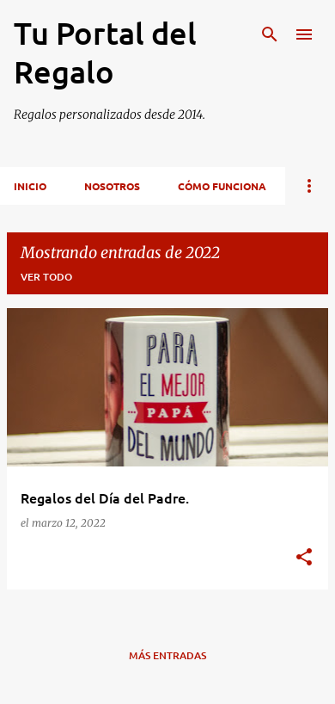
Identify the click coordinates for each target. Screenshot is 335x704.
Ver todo (46, 276)
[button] (304, 558)
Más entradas (167, 655)
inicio (30, 186)
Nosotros (112, 186)
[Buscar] (269, 34)
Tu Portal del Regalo (105, 52)
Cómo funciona (222, 186)
